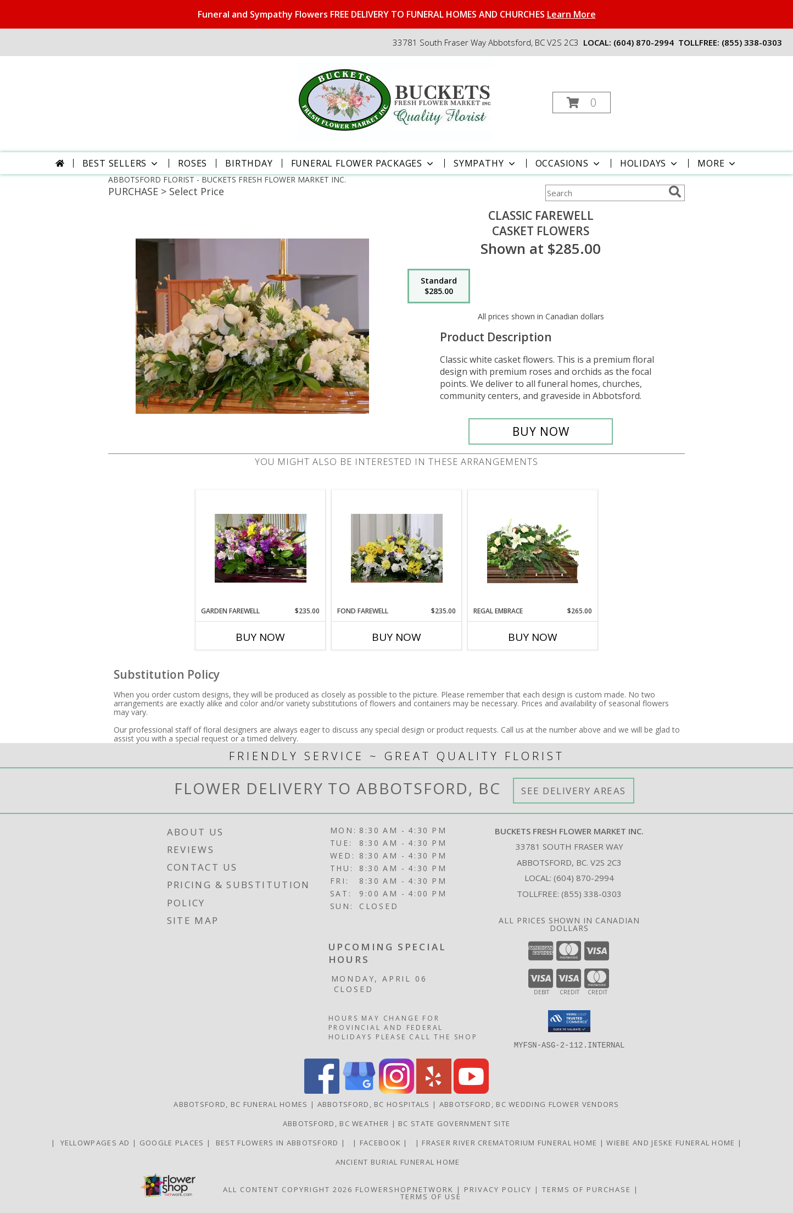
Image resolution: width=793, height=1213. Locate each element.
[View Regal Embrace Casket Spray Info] (533, 548)
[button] (581, 102)
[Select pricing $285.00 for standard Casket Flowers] (438, 286)
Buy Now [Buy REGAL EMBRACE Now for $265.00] (532, 637)
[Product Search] (604, 193)
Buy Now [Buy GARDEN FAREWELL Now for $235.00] (260, 637)
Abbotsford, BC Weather (336, 1123)
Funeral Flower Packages (363, 163)
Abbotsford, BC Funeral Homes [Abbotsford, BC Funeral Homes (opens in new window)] (241, 1104)
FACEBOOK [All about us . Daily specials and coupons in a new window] (382, 1142)
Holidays (649, 163)
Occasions (568, 163)
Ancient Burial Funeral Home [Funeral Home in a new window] (396, 1161)
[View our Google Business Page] (359, 1090)
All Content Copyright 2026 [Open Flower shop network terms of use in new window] (288, 1189)
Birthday (248, 163)
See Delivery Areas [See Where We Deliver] (573, 790)
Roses (192, 163)
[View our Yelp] (433, 1090)
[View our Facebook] (321, 1090)
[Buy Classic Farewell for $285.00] (540, 431)
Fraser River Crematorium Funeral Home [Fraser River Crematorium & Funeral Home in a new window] (510, 1142)
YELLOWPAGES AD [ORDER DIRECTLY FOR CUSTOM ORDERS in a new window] (95, 1142)
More (717, 163)
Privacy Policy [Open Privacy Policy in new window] (498, 1189)
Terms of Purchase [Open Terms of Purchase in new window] (586, 1189)
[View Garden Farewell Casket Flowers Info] (260, 548)
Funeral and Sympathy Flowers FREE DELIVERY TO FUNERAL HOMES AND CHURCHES (397, 14)
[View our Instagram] (396, 1090)
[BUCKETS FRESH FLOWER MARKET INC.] (395, 99)
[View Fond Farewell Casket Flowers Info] (397, 548)
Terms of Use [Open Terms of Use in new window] (430, 1196)
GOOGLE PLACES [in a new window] (172, 1142)
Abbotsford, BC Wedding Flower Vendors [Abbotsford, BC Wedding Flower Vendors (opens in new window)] (529, 1104)
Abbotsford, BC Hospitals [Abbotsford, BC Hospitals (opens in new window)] (373, 1104)
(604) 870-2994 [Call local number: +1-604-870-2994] (643, 42)
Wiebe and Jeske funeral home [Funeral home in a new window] (672, 1142)
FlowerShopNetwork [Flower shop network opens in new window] (404, 1189)
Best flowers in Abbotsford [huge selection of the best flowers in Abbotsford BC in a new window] (277, 1142)
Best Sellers (121, 163)
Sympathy (485, 163)
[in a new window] (350, 1142)
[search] (675, 191)
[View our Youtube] (471, 1090)
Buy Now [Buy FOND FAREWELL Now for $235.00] (396, 637)
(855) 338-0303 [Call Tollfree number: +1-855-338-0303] (591, 893)
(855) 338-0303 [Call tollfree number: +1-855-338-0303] (752, 42)
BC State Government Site (454, 1123)
